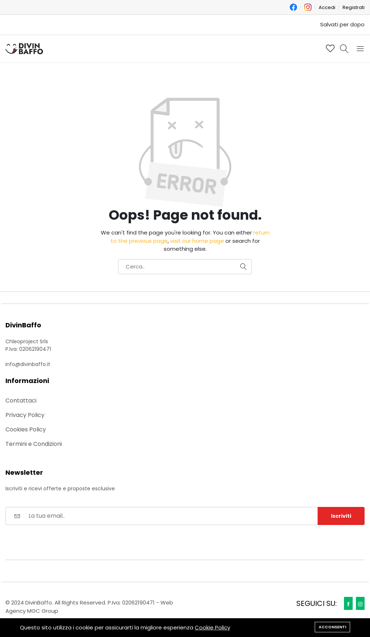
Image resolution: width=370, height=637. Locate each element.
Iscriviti (341, 516)
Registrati (354, 7)
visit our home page (197, 241)
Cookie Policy (212, 627)
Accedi (327, 7)
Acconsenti (332, 627)
